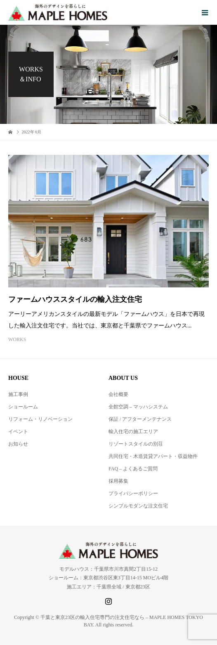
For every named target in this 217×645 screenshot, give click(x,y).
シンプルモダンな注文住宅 (138, 506)
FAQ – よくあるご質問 (133, 469)
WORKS (17, 339)
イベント (18, 431)
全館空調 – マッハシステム (138, 407)
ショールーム (23, 407)
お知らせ (18, 444)
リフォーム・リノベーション (40, 419)
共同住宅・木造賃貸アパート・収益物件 (153, 456)
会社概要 (118, 394)
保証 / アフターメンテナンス (140, 419)
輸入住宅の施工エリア (133, 431)
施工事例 (18, 394)
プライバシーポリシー (133, 493)
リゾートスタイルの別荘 (135, 444)
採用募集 (118, 481)
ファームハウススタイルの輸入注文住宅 (75, 299)
